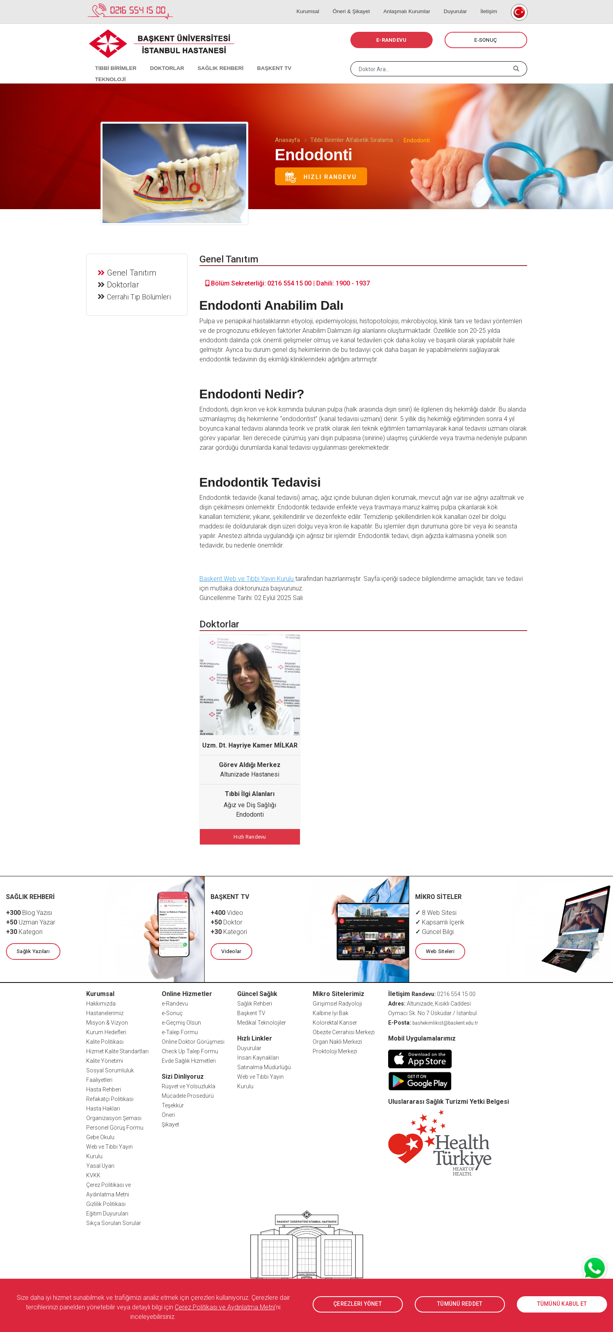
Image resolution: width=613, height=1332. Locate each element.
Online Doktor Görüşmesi (193, 1040)
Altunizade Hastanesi (249, 774)
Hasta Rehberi (103, 1088)
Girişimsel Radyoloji (337, 1002)
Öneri (168, 1114)
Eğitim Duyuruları (107, 1212)
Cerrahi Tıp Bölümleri (140, 296)
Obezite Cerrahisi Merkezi (344, 1031)
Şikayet (170, 1123)
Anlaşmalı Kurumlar (413, 4)
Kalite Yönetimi (104, 1059)
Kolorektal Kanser (335, 1021)
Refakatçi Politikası (109, 1098)
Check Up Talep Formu (190, 1050)
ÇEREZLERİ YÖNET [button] (357, 1304)
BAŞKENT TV (262, 60)
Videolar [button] (231, 950)
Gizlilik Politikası (106, 1203)
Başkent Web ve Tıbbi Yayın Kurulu (247, 579)
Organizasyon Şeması (113, 1117)
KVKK (93, 1174)
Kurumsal (320, 4)
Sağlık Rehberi (254, 1002)
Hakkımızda (101, 1002)
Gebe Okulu (100, 1136)
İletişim (488, 4)
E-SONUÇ (485, 40)
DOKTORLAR (160, 60)
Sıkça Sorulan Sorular (113, 1222)
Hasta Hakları (103, 1107)
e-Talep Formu (180, 1031)
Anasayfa (287, 140)
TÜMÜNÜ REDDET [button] (460, 1304)
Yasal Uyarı (100, 1164)
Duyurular (458, 4)
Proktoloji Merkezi (335, 1050)
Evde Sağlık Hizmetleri (189, 1059)
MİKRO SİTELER (438, 896)
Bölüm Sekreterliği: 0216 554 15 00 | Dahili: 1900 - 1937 (287, 283)
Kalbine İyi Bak (330, 1012)
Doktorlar (124, 284)
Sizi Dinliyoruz (183, 1075)
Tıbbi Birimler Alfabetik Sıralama (351, 140)
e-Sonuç (172, 1012)
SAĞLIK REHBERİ (211, 60)
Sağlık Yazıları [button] (32, 950)
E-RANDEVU (391, 40)
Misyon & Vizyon (107, 1021)
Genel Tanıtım (132, 272)
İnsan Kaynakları (258, 1056)
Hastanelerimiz (105, 1012)
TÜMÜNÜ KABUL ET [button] (562, 1304)
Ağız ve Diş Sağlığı (250, 805)
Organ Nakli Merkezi (337, 1040)
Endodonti (250, 814)
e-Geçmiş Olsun (181, 1021)
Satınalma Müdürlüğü (264, 1066)
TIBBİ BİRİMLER (112, 60)
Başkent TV (251, 1012)
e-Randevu (175, 1002)
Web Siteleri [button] (439, 950)
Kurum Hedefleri (106, 1031)
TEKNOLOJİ (304, 60)
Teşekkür (173, 1104)
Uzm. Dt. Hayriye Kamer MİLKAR (250, 745)
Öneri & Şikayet (360, 4)
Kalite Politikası (105, 1040)
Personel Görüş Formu (114, 1126)
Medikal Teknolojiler (261, 1021)
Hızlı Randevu (321, 177)
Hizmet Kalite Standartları (117, 1050)
